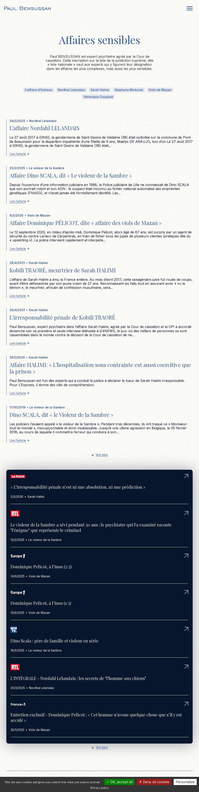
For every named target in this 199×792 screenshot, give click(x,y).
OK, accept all (119, 782)
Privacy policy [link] (99, 787)
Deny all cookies (154, 782)
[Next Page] (99, 455)
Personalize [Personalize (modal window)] (185, 782)
